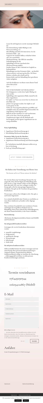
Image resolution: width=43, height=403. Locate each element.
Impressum (7, 384)
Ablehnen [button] (26, 400)
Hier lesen (13, 86)
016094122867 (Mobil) (22, 284)
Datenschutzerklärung (28, 384)
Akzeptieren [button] (18, 400)
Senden (34, 341)
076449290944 (18, 278)
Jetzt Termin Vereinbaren (21, 157)
